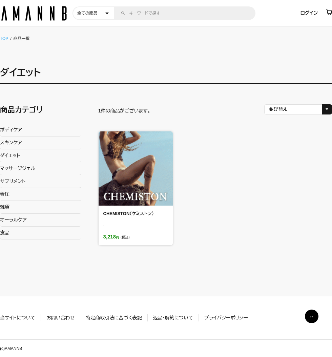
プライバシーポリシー (226, 317)
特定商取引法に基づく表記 (114, 317)
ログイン (309, 13)
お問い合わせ (60, 317)
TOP (4, 38)
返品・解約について (173, 317)
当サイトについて (17, 317)
